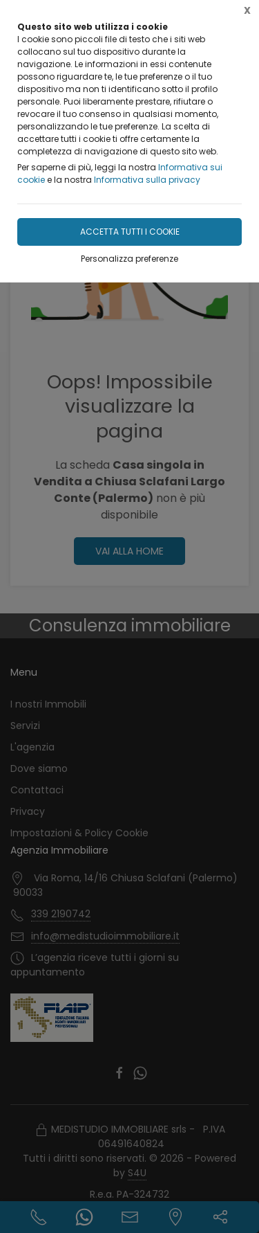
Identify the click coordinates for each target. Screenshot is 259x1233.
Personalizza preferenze (129, 258)
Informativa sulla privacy (147, 180)
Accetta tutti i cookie (130, 231)
